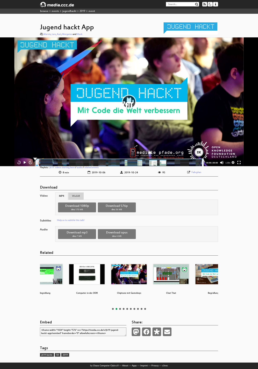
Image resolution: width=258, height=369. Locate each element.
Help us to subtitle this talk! (71, 220)
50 (57, 355)
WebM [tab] (76, 196)
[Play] (25, 162)
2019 (82, 11)
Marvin (47, 34)
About (125, 366)
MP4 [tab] (61, 196)
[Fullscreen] (239, 162)
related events (91, 167)
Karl (59, 34)
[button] (129, 102)
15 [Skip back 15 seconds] (19, 162)
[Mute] (222, 162)
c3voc (165, 366)
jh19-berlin (46, 355)
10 (145, 309)
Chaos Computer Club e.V (106, 366)
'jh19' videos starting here (62, 167)
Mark (79, 34)
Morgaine (67, 34)
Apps (134, 366)
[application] (129, 101)
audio (79, 167)
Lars (54, 34)
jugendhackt (69, 11)
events (55, 11)
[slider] (119, 162)
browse (44, 11)
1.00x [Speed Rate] (228, 163)
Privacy (155, 366)
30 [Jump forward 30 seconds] (30, 162)
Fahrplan (196, 172)
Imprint (144, 366)
